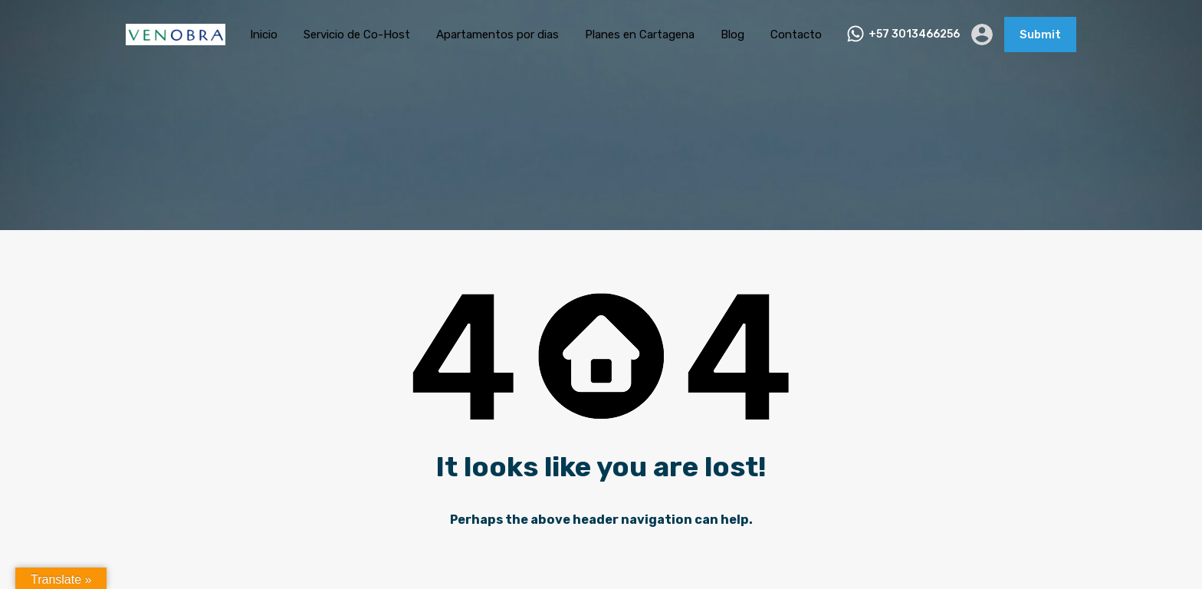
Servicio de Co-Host (357, 34)
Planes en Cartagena (640, 34)
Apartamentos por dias (497, 34)
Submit (1040, 34)
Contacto (796, 34)
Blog (732, 34)
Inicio (264, 34)
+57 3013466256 (914, 34)
